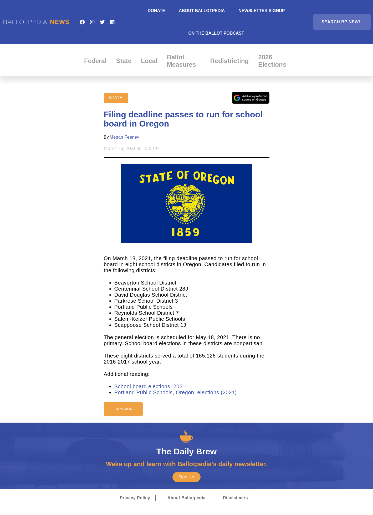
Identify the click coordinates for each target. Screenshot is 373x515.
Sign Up (186, 477)
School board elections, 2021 (150, 386)
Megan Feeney (124, 137)
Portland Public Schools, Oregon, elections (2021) (175, 392)
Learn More (123, 409)
